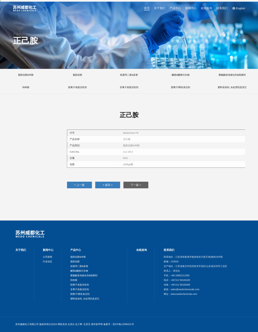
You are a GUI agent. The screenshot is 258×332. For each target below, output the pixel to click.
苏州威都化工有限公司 (27, 324)
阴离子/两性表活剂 (80, 294)
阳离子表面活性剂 (79, 284)
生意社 (71, 324)
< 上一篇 (229, 185)
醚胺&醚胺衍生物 (79, 270)
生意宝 (86, 324)
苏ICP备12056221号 (123, 324)
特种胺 (73, 280)
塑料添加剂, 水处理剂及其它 (85, 298)
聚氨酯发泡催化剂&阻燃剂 (83, 275)
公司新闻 (47, 257)
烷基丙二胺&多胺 (79, 266)
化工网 (78, 324)
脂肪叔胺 (75, 261)
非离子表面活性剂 (79, 289)
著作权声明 (97, 324)
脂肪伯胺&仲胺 (78, 257)
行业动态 (47, 261)
